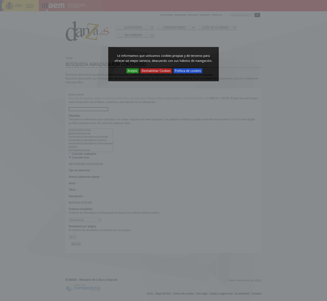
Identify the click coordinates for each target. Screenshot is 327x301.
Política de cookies (188, 71)
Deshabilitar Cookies (156, 71)
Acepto (132, 71)
